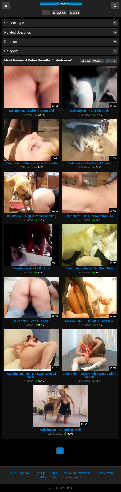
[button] (46, 12)
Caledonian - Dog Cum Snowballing (31, 216)
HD (113, 60)
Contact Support (73, 477)
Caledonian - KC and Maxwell (60, 429)
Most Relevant (93, 60)
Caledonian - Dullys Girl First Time (89, 268)
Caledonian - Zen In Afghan (32, 321)
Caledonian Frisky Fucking (31, 268)
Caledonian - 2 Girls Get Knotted (31, 110)
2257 (54, 477)
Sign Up (59, 12)
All (108, 60)
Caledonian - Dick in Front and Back (89, 216)
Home (11, 473)
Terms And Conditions (76, 473)
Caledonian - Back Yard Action (89, 163)
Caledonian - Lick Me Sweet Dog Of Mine (31, 375)
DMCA (41, 477)
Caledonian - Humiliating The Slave (89, 321)
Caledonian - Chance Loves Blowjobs (31, 163)
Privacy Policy (105, 473)
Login (74, 12)
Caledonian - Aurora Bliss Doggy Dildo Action (89, 375)
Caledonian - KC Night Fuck (89, 110)
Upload (24, 473)
